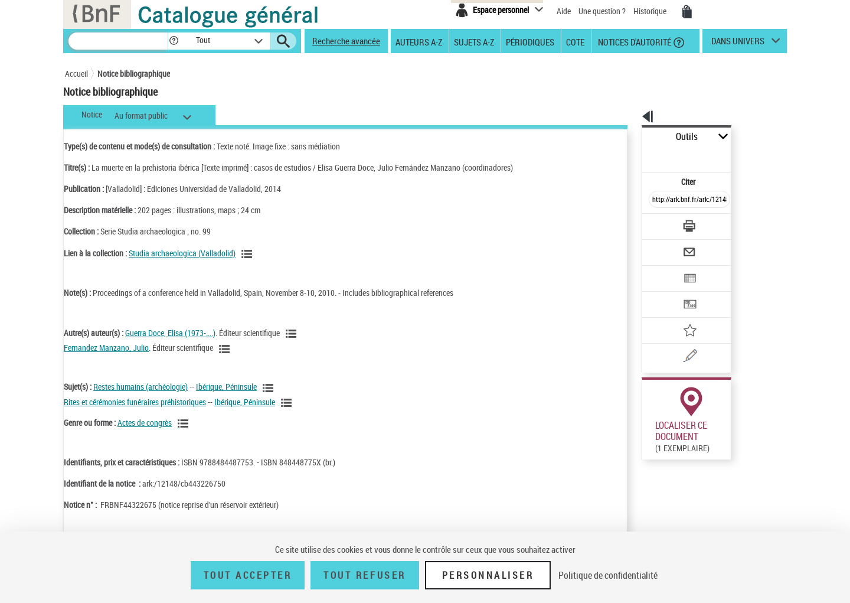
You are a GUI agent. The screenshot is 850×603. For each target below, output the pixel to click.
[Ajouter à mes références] (663, 292)
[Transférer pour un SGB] (661, 269)
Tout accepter (248, 575)
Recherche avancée (346, 41)
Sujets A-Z (474, 41)
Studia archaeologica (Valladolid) (182, 253)
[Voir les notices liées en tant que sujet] (270, 388)
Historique (650, 11)
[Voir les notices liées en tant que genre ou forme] (185, 423)
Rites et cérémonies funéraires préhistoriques (135, 402)
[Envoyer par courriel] (656, 223)
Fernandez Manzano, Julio (106, 347)
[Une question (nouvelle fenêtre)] (679, 315)
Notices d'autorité (633, 41)
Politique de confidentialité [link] (608, 575)
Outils (629, 137)
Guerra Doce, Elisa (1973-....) (170, 332)
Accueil (76, 73)
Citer (637, 155)
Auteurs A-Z (418, 41)
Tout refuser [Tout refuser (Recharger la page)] (364, 575)
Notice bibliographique (133, 73)
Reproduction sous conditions (732, 442)
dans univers (737, 44)
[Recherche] (118, 41)
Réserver (651, 442)
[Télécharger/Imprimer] (658, 200)
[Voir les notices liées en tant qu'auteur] (293, 334)
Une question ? (602, 11)
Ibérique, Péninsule (226, 386)
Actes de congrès (144, 422)
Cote (575, 41)
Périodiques (530, 41)
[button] (173, 41)
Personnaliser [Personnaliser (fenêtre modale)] (488, 575)
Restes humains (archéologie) (140, 386)
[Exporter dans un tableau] (664, 246)
